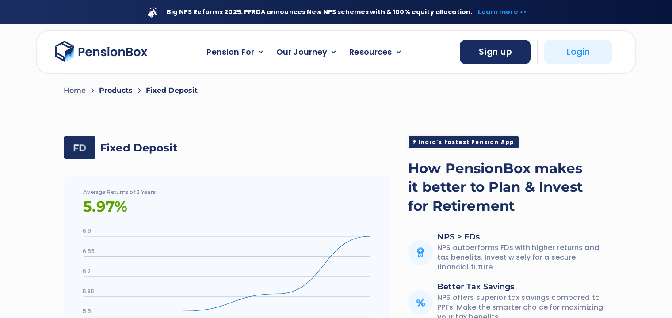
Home (75, 90)
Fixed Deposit (172, 90)
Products (116, 90)
